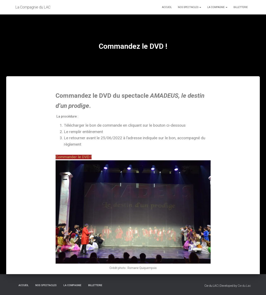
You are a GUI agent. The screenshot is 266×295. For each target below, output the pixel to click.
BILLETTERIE (241, 7)
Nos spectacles (189, 7)
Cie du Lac (244, 285)
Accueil (167, 7)
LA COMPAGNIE (217, 7)
